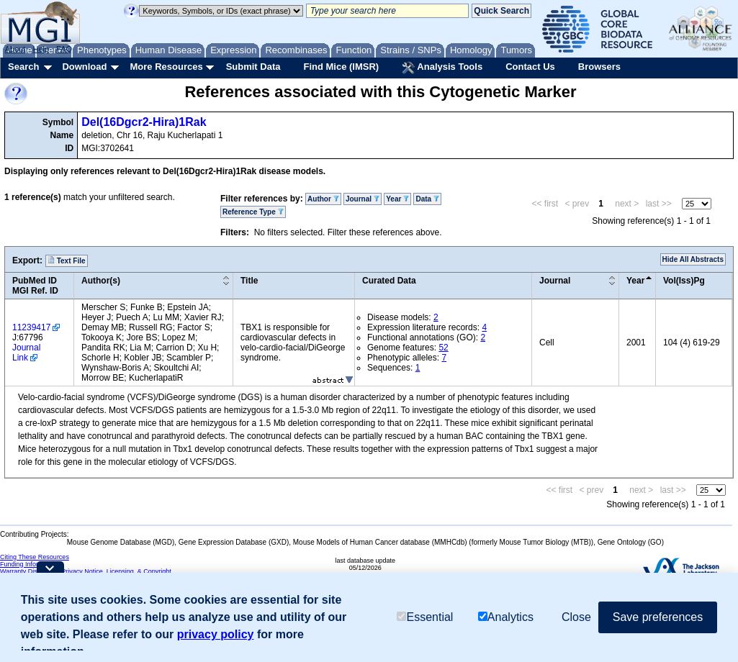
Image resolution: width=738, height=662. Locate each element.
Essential (425, 617)
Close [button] (576, 617)
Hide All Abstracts (693, 259)
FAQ (64, 49)
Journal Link (26, 353)
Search (23, 66)
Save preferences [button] (658, 617)
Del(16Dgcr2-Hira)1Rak (143, 122)
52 (443, 348)
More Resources (166, 66)
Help (40, 49)
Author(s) (100, 281)
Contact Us (530, 66)
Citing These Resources (34, 557)
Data (426, 199)
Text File (67, 260)
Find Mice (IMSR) (341, 66)
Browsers (599, 66)
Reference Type (253, 212)
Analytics (506, 617)
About (15, 49)
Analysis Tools (442, 67)
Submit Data (253, 66)
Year (397, 199)
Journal (362, 199)
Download (84, 66)
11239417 (31, 327)
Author (323, 199)
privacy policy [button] (215, 634)
